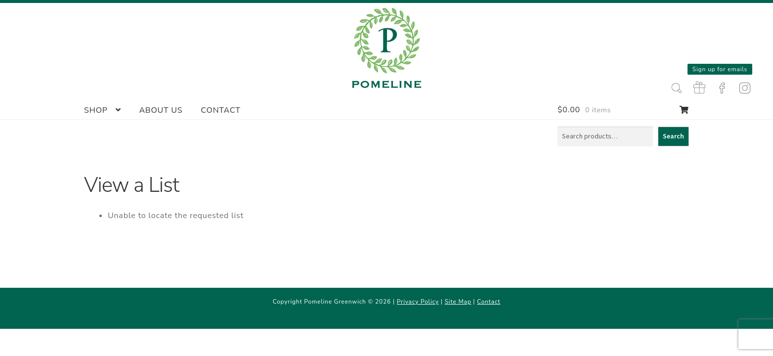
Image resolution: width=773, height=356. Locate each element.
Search (673, 136)
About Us (160, 110)
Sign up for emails (719, 69)
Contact (220, 110)
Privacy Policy (418, 302)
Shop (96, 110)
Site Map (458, 302)
